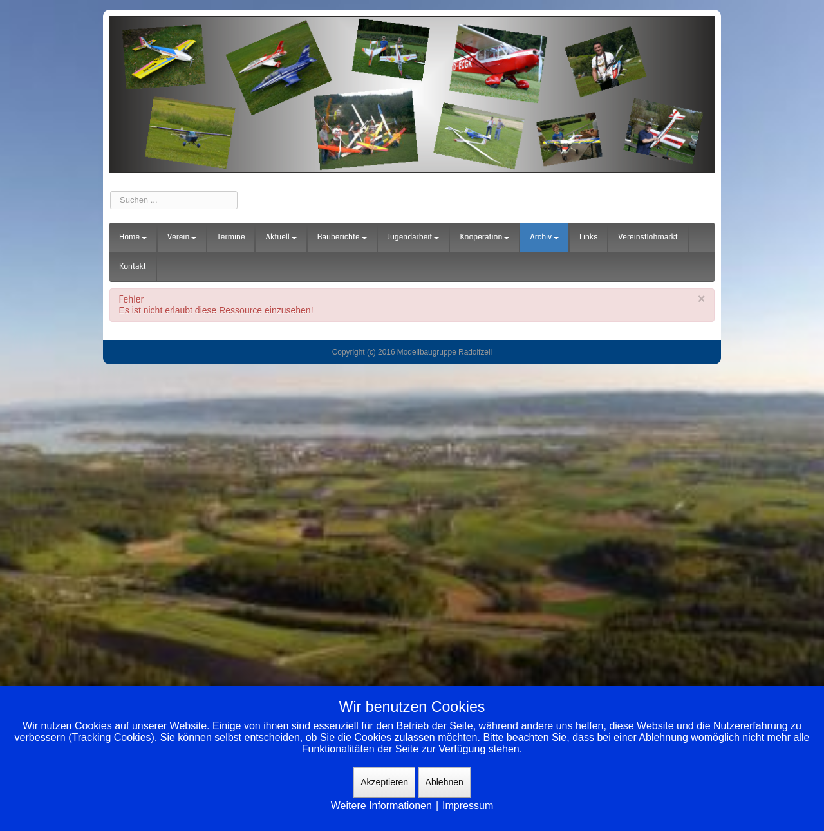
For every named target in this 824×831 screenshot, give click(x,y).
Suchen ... (110, 191)
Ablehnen (445, 782)
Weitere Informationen (381, 805)
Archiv (544, 237)
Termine (231, 237)
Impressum (467, 805)
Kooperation (484, 237)
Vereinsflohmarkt (648, 237)
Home (133, 237)
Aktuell (280, 237)
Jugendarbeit (414, 237)
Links (588, 237)
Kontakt (132, 266)
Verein (181, 237)
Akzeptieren (384, 782)
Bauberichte (342, 237)
